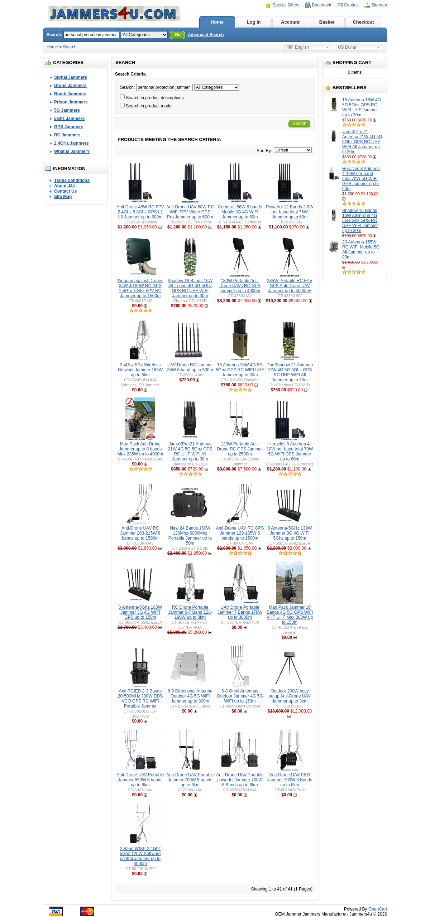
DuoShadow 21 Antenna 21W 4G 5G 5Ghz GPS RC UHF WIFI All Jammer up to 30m (290, 372)
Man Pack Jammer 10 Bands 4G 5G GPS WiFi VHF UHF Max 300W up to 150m (290, 615)
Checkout (363, 22)
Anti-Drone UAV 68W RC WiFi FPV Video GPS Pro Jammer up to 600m (190, 211)
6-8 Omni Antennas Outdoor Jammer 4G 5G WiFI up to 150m (240, 696)
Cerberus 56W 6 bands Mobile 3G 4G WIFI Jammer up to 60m (240, 211)
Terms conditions (72, 180)
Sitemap (379, 5)
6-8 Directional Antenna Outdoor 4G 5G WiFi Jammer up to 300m (190, 696)
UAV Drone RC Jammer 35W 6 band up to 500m (190, 367)
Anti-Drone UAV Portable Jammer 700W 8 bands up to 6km (190, 779)
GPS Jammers (68, 126)
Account (290, 22)
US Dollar (347, 47)
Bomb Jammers (70, 93)
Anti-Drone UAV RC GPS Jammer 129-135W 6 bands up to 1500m (240, 533)
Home (217, 22)
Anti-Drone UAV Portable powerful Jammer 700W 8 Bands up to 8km (240, 779)
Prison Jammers (70, 102)
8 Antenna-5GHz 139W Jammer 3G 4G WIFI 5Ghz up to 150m (290, 533)
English (298, 47)
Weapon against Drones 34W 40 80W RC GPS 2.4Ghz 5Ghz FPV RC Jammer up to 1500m (140, 288)
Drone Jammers (70, 85)
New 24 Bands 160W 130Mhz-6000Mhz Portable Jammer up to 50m (190, 536)
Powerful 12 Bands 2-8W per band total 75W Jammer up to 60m (290, 211)
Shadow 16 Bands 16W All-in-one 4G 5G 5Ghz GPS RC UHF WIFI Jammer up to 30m (360, 220)
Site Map (63, 196)
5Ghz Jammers (69, 118)
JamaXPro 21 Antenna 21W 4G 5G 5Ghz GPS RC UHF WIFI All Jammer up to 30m (362, 141)
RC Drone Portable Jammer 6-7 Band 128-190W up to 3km (190, 612)
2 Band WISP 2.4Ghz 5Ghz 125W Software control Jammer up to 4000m (140, 856)
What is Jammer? (72, 151)
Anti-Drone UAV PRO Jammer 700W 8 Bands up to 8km (289, 779)
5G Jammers (67, 110)
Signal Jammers (70, 77)
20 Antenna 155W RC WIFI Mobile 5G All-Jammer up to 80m (360, 250)
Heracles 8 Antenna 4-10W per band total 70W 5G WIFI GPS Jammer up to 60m (361, 178)
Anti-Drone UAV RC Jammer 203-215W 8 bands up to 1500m (140, 533)
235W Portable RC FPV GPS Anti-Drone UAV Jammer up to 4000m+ (289, 285)
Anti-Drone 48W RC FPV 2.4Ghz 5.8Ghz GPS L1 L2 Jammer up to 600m (140, 211)
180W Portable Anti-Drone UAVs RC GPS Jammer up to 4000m (240, 285)
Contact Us (65, 191)
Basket (327, 22)
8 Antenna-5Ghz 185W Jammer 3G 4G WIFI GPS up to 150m (140, 612)
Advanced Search (206, 34)
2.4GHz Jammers (71, 143)
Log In (254, 22)
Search (70, 46)
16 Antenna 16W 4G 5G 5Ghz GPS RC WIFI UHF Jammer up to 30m (361, 107)
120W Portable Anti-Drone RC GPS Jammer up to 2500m (240, 449)
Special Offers (285, 5)
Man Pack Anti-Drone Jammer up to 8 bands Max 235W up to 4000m (140, 449)
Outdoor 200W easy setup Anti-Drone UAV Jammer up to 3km (290, 696)
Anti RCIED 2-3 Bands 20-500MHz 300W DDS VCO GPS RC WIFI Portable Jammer (140, 699)
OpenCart (377, 909)
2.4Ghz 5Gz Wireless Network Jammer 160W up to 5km (140, 369)
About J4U (65, 185)
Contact (351, 5)
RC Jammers (67, 134)
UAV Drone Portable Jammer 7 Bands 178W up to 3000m (240, 612)
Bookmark (321, 5)
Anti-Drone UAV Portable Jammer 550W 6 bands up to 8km (140, 779)
